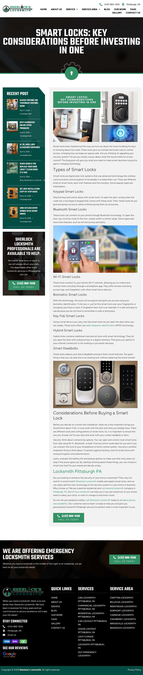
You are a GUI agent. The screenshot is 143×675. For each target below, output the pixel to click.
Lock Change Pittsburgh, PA (86, 638)
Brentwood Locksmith (123, 606)
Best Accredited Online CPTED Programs (27, 125)
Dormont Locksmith (122, 610)
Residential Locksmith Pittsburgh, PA (91, 615)
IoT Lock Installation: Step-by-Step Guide (30, 190)
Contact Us (133, 12)
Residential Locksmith (33, 180)
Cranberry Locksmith (123, 619)
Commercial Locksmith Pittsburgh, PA (91, 607)
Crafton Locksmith (121, 597)
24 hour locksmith (81, 492)
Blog (107, 9)
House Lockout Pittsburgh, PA (87, 631)
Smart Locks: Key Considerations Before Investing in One (71, 42)
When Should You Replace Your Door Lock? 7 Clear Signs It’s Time (29, 168)
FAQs (133, 9)
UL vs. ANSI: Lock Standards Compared (30, 146)
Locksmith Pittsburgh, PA (91, 646)
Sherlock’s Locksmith (86, 481)
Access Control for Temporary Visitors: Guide (29, 103)
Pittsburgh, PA (60, 492)
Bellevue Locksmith (121, 602)
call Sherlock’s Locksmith (98, 500)
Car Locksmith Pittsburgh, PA (86, 599)
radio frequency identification (100, 325)
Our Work (120, 9)
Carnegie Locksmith (122, 615)
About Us (56, 9)
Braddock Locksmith (122, 628)
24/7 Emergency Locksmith (87, 654)
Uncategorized (25, 114)
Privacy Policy (134, 669)
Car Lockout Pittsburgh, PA (92, 623)
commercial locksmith (112, 488)
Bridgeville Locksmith (123, 623)
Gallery (117, 12)
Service (72, 9)
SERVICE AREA (91, 9)
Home (43, 9)
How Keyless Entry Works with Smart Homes (28, 211)
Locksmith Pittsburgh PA (77, 471)
